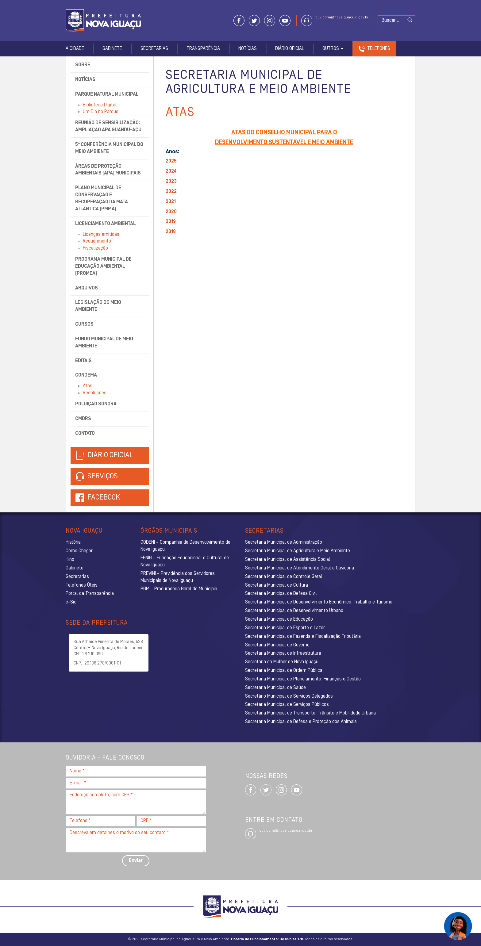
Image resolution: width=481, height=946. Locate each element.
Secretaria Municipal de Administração (283, 542)
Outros (332, 48)
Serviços (96, 476)
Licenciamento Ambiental (105, 223)
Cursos (84, 324)
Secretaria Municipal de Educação (279, 619)
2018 (171, 231)
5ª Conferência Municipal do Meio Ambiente (109, 148)
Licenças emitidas (101, 234)
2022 (171, 191)
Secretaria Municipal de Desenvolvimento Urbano (294, 610)
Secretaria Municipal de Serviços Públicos (287, 704)
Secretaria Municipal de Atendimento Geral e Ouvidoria (299, 568)
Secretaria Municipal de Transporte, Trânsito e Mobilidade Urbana (310, 713)
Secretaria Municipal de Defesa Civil (281, 593)
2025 (171, 161)
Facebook (103, 497)
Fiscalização (95, 248)
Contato (85, 433)
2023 (171, 181)
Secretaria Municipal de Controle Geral (283, 576)
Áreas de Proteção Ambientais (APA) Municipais (108, 170)
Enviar (136, 860)
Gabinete (112, 48)
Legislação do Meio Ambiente (98, 306)
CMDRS (83, 418)
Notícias (247, 48)
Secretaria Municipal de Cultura (276, 585)
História (73, 542)
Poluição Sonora (96, 404)
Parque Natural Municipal (106, 94)
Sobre (82, 65)
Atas (87, 386)
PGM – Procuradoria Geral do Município (178, 589)
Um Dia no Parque (100, 111)
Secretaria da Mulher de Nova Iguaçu (281, 662)
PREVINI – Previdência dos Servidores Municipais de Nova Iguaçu (177, 577)
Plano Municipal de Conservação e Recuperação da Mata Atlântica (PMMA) (101, 199)
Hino (70, 559)
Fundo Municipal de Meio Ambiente (104, 343)
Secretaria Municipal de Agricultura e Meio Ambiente (297, 551)
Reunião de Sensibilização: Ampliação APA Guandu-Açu (108, 126)
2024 (171, 171)
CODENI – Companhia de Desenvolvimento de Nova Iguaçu (185, 546)
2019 (171, 221)
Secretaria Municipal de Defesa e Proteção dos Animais (301, 721)
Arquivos (86, 288)
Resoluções (94, 393)
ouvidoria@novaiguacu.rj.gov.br (341, 17)
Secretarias (154, 48)
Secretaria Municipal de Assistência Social (287, 559)
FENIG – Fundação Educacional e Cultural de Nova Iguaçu (184, 562)
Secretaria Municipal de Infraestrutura (283, 653)
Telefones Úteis (82, 585)
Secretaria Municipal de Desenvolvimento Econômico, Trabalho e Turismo (318, 602)
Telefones (378, 48)
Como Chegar (79, 551)
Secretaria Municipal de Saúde (275, 687)
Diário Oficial (289, 48)
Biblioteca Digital (100, 105)
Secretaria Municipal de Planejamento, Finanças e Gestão (303, 679)
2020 (171, 211)
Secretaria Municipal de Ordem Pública (283, 670)
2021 (171, 201)
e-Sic (71, 602)
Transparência (203, 48)
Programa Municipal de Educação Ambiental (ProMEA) (103, 266)
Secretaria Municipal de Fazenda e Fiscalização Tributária (303, 636)
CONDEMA (86, 375)
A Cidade (75, 48)
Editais (83, 360)
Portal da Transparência (90, 593)
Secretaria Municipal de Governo (277, 645)
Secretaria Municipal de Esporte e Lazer (285, 628)
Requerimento (97, 241)
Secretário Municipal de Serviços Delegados (289, 696)
